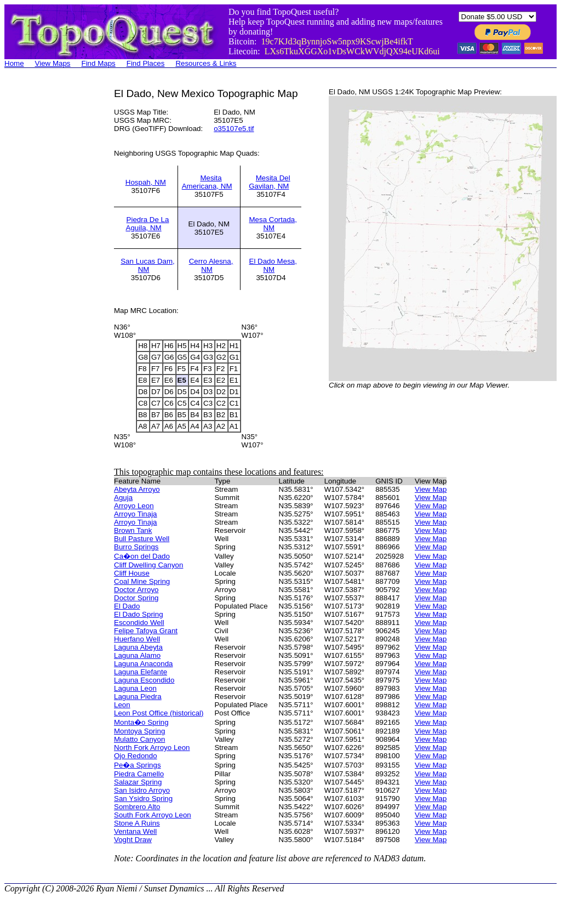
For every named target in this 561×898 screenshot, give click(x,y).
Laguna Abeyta (138, 647)
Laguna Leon (135, 688)
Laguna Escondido (144, 680)
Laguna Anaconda (143, 664)
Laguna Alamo (137, 655)
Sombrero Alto (137, 807)
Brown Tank (133, 530)
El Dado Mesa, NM (273, 265)
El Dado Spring (138, 614)
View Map (430, 489)
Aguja (123, 497)
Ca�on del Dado (142, 556)
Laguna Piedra (138, 696)
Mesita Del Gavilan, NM (269, 182)
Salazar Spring (138, 782)
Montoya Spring (139, 731)
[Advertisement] (48, 252)
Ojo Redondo (135, 756)
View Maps (53, 63)
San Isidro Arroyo (142, 790)
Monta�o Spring (141, 722)
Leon (122, 705)
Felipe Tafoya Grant (146, 631)
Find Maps (99, 63)
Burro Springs (136, 547)
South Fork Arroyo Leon (152, 815)
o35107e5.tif (234, 128)
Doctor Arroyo (136, 590)
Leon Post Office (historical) (158, 713)
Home (14, 63)
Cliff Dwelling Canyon (148, 565)
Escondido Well (139, 622)
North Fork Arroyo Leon (152, 747)
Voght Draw (133, 840)
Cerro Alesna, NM (211, 265)
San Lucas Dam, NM (148, 265)
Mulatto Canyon (139, 739)
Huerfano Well (137, 639)
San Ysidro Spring (143, 798)
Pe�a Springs (137, 765)
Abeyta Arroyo (137, 489)
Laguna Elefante (140, 672)
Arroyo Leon (134, 506)
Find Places (146, 63)
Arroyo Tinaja (135, 514)
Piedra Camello (139, 774)
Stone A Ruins (137, 823)
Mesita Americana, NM (207, 182)
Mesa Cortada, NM (273, 223)
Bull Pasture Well (141, 539)
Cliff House (132, 573)
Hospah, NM (145, 182)
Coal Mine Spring (142, 581)
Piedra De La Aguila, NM (147, 223)
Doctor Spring (136, 598)
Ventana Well (135, 831)
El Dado (127, 606)
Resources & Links (205, 63)
